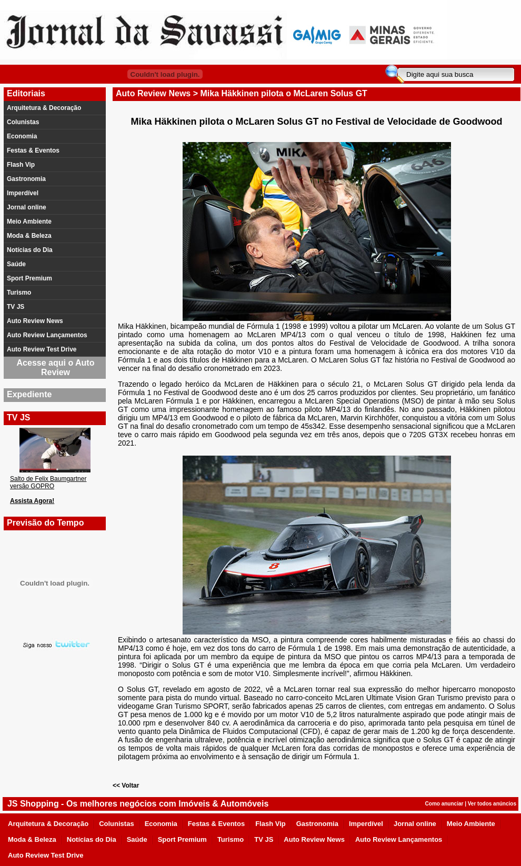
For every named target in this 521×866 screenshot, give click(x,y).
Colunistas (23, 122)
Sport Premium (29, 278)
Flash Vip (21, 164)
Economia (22, 136)
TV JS (15, 306)
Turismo (19, 292)
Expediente (29, 394)
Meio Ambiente (29, 221)
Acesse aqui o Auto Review (56, 367)
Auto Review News (35, 321)
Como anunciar (444, 804)
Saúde (16, 264)
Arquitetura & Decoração (44, 108)
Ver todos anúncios (492, 804)
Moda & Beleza (29, 235)
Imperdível (22, 193)
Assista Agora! (32, 501)
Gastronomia (26, 179)
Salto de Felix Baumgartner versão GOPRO (48, 482)
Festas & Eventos (33, 150)
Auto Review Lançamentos (47, 335)
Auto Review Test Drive (41, 349)
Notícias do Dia (30, 250)
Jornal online (26, 207)
